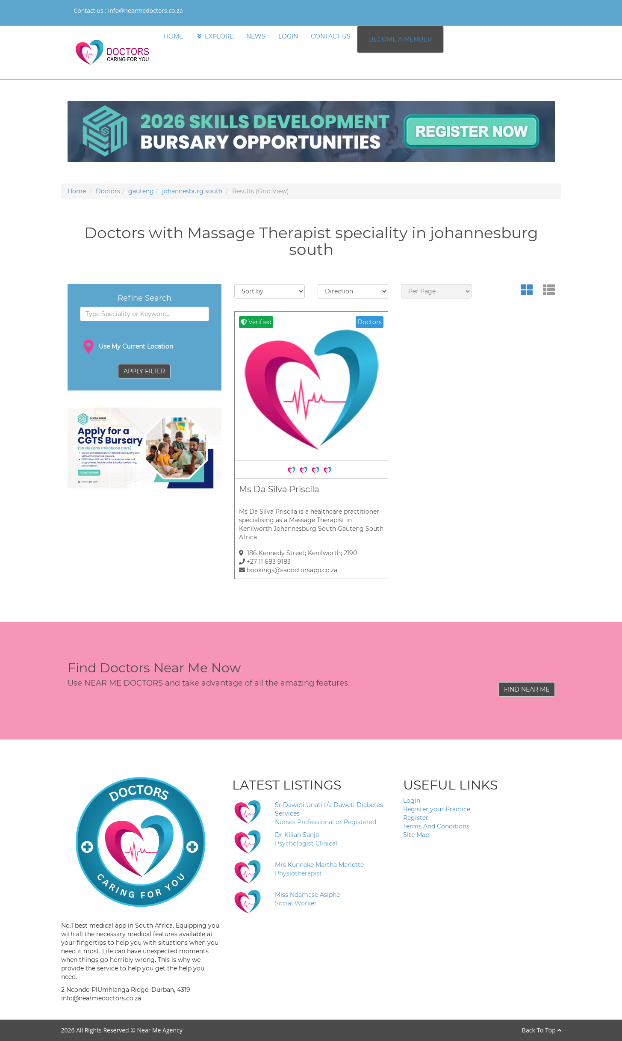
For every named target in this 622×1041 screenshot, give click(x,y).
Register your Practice (436, 809)
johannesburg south (192, 191)
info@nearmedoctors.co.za (145, 10)
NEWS (255, 36)
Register (415, 818)
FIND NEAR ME (526, 689)
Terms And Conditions (436, 826)
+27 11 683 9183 (265, 561)
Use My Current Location (126, 346)
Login (411, 800)
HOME (173, 36)
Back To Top (541, 1030)
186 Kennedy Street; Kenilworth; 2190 (298, 553)
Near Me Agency (159, 1030)
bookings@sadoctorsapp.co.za (288, 570)
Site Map (416, 835)
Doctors (108, 191)
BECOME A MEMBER (400, 39)
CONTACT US (331, 36)
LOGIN (288, 36)
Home (77, 191)
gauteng (141, 191)
